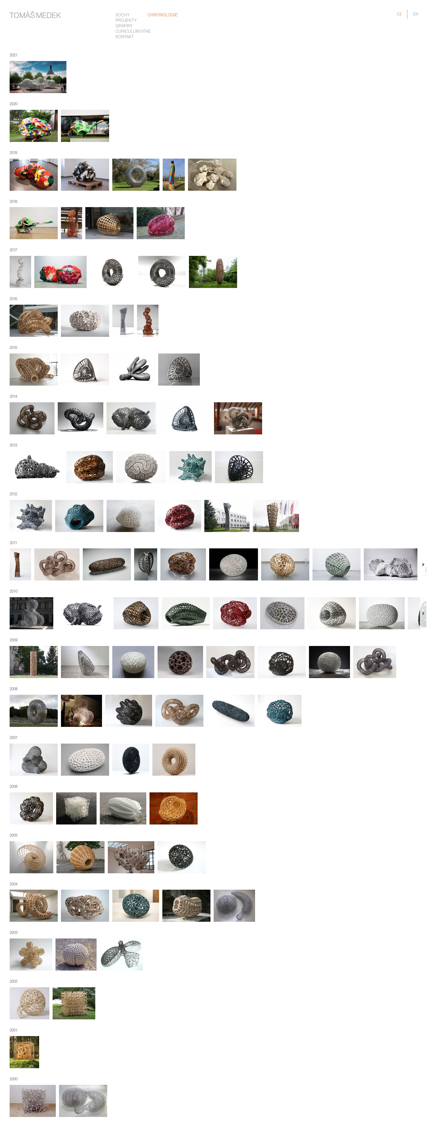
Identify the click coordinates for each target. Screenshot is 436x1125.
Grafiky (124, 26)
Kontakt (124, 37)
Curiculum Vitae (133, 31)
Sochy (122, 15)
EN (415, 14)
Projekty (126, 20)
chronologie (163, 15)
